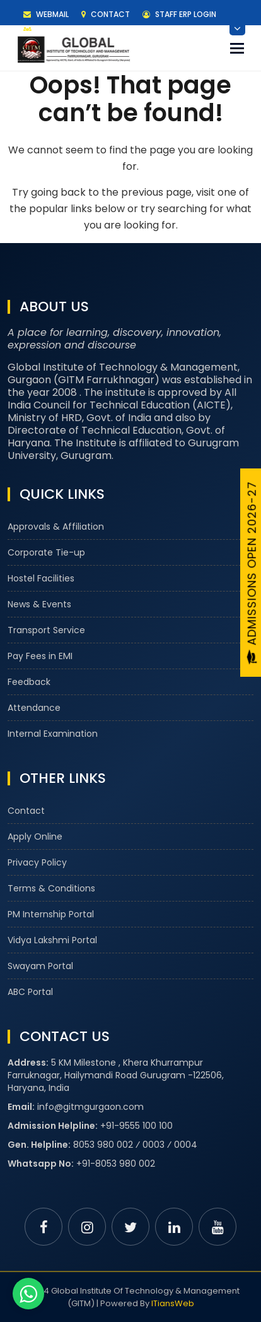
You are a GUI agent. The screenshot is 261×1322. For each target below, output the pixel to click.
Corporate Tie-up (46, 552)
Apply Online (35, 836)
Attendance (34, 707)
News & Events (39, 604)
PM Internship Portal (51, 914)
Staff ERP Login (179, 14)
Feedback (29, 682)
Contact (105, 14)
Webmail (46, 14)
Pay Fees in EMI (40, 656)
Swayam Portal (40, 966)
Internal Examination (53, 733)
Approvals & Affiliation (56, 526)
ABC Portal (30, 992)
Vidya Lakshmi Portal (52, 940)
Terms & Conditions (51, 888)
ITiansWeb (172, 1303)
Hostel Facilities (41, 578)
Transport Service (46, 630)
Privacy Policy (37, 862)
